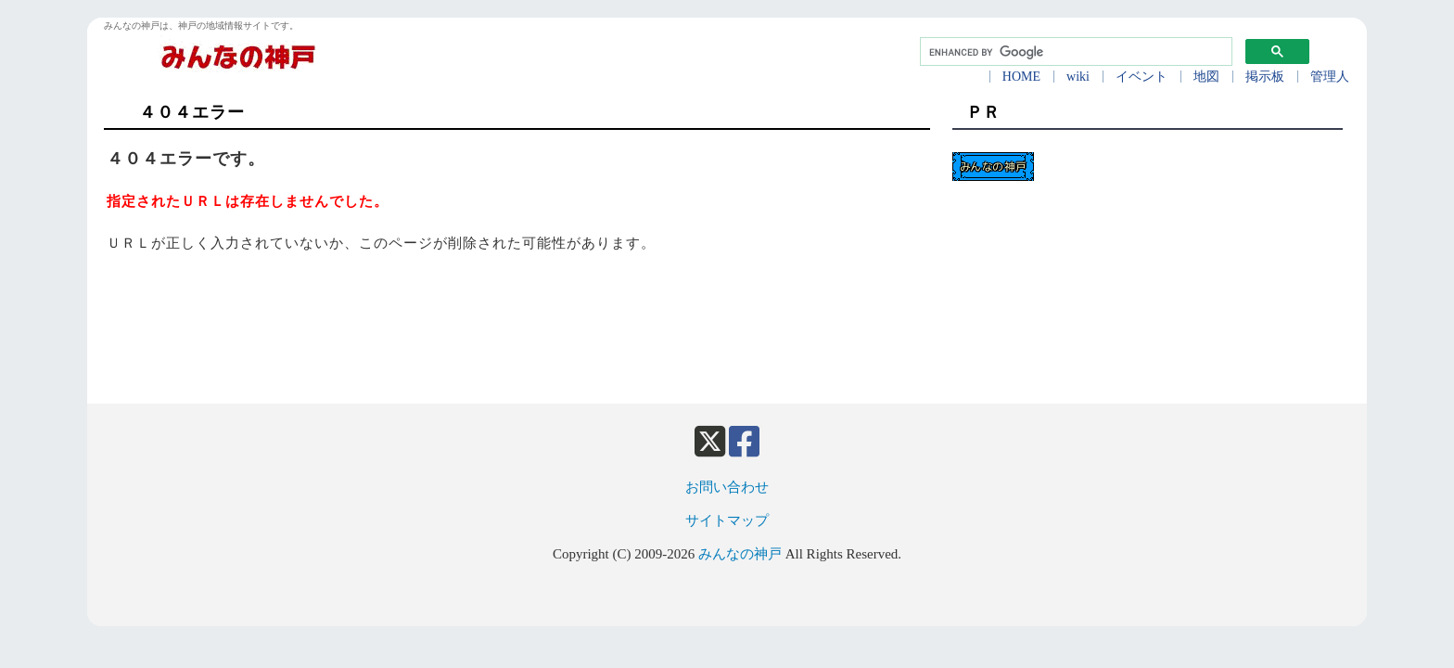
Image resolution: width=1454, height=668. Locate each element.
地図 (1206, 77)
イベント (1141, 77)
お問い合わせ (727, 487)
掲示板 (1264, 77)
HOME (1021, 77)
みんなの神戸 (740, 553)
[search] (1074, 52)
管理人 (1329, 77)
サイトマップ (727, 520)
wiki (1078, 77)
